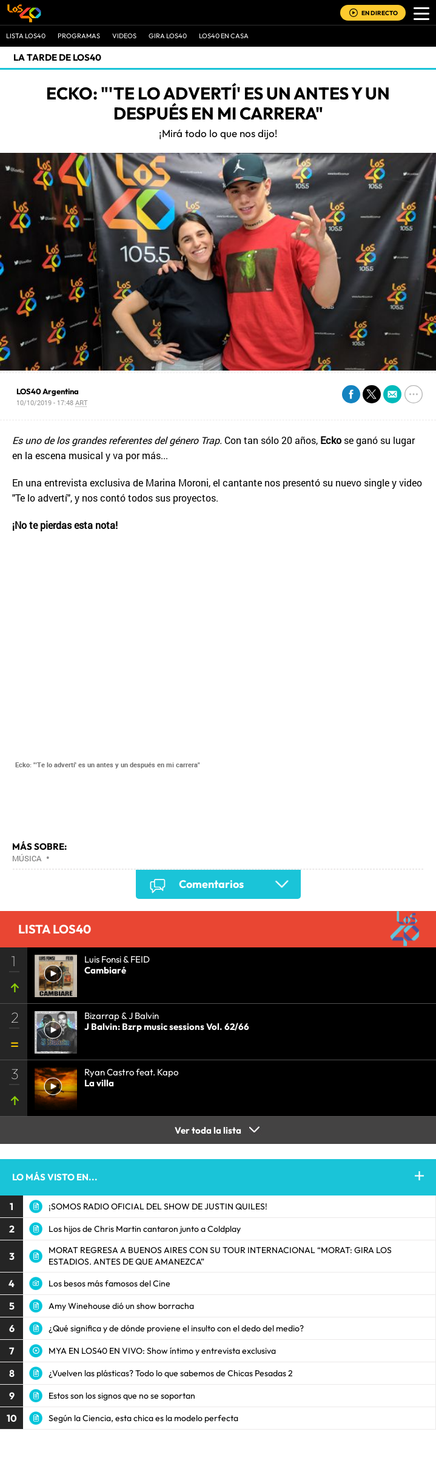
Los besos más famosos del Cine (109, 1283)
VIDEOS (124, 36)
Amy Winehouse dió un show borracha (121, 1305)
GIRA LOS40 (168, 36)
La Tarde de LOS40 (57, 57)
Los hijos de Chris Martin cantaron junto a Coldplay (145, 1228)
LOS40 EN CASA (224, 36)
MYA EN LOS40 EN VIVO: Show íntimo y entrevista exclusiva (162, 1350)
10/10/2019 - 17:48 (51, 402)
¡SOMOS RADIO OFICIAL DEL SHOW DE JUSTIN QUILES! (158, 1206)
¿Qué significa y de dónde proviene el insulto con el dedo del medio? (176, 1328)
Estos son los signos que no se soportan (122, 1395)
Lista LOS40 (25, 36)
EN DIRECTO (379, 13)
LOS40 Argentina (47, 391)
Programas (79, 36)
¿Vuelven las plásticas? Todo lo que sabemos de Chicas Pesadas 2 (171, 1373)
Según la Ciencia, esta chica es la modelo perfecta (143, 1418)
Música (26, 858)
